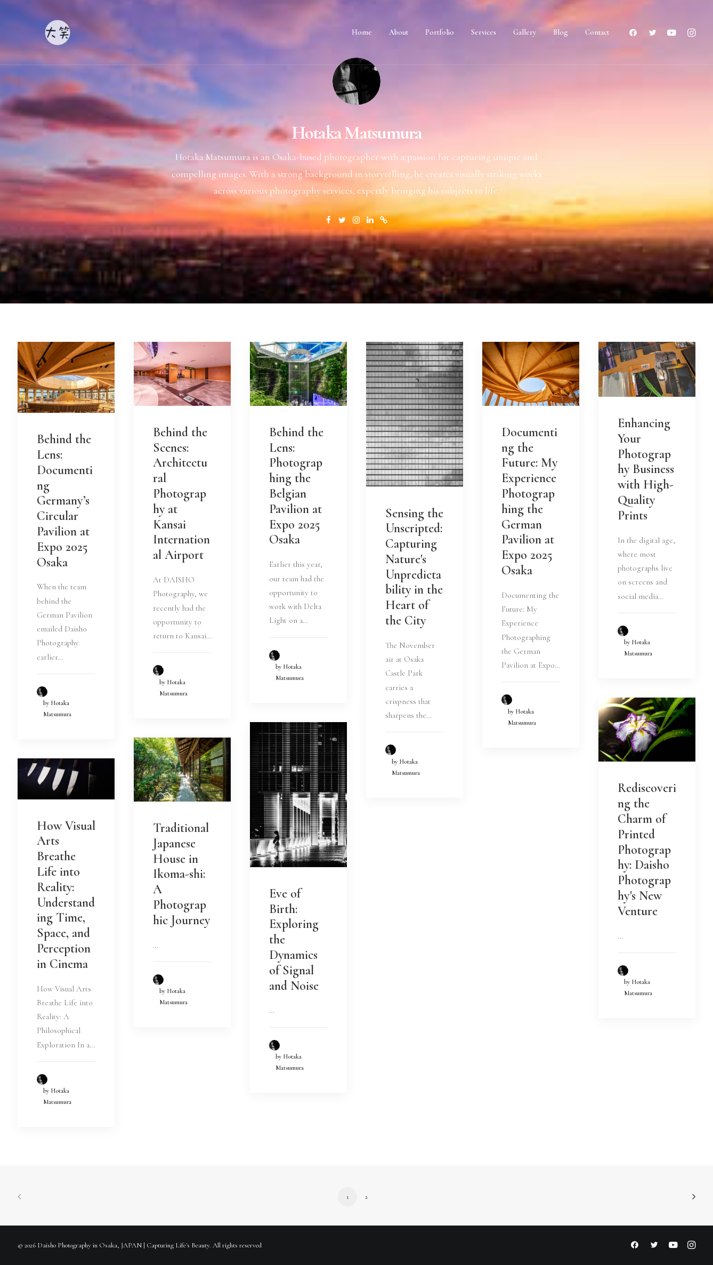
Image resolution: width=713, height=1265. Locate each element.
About (398, 32)
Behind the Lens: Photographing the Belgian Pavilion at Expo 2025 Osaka (296, 486)
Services (483, 32)
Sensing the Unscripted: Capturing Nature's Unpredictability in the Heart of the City (414, 567)
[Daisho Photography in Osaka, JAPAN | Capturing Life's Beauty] (58, 32)
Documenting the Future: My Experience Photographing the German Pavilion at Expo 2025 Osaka (529, 501)
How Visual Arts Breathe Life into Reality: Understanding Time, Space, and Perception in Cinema (66, 895)
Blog (560, 32)
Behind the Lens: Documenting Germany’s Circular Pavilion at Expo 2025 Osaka (65, 500)
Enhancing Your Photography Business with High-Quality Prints (646, 469)
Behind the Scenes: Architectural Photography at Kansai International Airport (181, 494)
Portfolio (439, 32)
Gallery (524, 32)
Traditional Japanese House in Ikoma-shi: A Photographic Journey (181, 874)
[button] (635, 32)
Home (362, 32)
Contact (597, 32)
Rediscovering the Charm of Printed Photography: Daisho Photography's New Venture (647, 849)
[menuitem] (361, 32)
